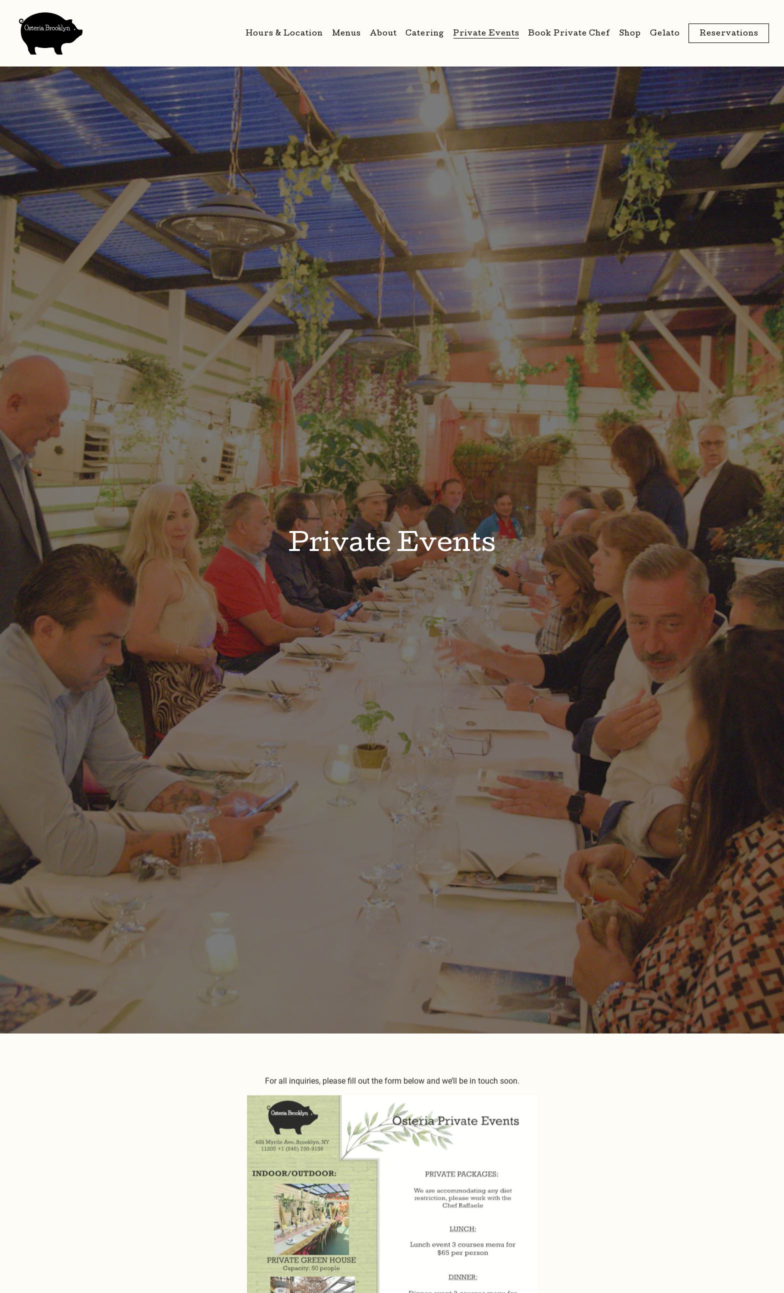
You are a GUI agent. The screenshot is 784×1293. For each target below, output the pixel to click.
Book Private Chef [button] (569, 34)
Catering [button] (425, 34)
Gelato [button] (665, 34)
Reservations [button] (729, 34)
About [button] (383, 34)
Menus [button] (346, 34)
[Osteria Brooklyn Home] (50, 33)
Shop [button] (630, 34)
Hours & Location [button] (284, 34)
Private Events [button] (486, 34)
